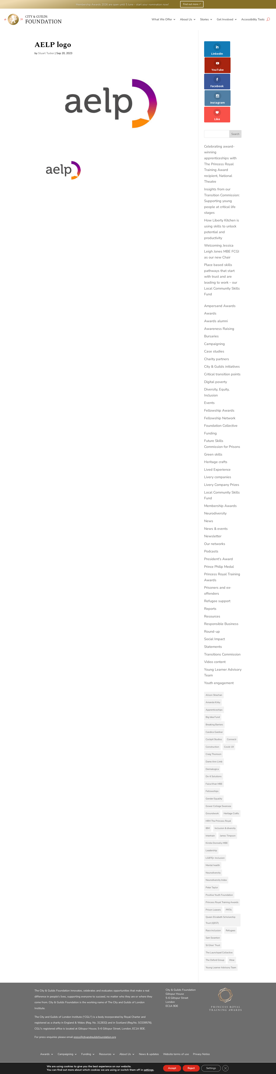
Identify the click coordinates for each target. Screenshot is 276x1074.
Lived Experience (217, 439)
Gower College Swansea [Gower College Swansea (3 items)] (218, 776)
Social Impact (214, 609)
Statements (213, 617)
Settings (213, 1068)
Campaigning (214, 314)
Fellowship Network (219, 388)
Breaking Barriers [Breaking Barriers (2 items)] (214, 694)
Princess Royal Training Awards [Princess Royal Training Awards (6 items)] (222, 872)
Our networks (214, 514)
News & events (216, 498)
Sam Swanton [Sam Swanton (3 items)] (213, 908)
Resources (212, 586)
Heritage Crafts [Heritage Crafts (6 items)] (231, 783)
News (208, 491)
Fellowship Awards (219, 380)
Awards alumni (216, 291)
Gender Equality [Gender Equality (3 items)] (214, 768)
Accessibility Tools (252, 19)
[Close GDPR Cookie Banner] (228, 1068)
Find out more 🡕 (192, 4)
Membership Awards (220, 476)
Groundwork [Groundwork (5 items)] (212, 783)
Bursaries (211, 306)
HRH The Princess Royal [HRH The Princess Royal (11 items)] (218, 790)
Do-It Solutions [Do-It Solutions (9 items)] (214, 746)
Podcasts (211, 521)
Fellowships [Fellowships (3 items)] (212, 761)
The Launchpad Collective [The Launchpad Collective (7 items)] (219, 922)
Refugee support (217, 571)
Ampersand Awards (220, 276)
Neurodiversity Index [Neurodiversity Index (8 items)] (216, 850)
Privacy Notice (201, 1024)
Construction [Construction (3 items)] (212, 716)
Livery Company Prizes (221, 454)
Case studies (214, 321)
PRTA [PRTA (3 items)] (229, 879)
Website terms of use (176, 1024)
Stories (204, 19)
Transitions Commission (222, 624)
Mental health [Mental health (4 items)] (213, 835)
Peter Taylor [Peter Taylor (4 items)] (212, 857)
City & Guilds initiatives (222, 336)
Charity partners (216, 329)
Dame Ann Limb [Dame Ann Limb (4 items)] (214, 731)
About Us (186, 19)
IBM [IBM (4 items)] (208, 798)
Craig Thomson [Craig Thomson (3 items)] (213, 724)
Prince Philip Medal (219, 536)
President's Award (218, 529)
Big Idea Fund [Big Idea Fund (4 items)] (213, 687)
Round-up (212, 601)
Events (209, 373)
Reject (191, 1068)
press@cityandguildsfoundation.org (95, 1007)
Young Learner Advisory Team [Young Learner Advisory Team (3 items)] (221, 937)
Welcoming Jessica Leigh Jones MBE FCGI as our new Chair (221, 221)
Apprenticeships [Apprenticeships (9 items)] (214, 679)
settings (145, 1070)
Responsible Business (221, 594)
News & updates (149, 1024)
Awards (210, 283)
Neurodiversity (215, 483)
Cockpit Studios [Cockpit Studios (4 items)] (214, 709)
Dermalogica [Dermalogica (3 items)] (212, 739)
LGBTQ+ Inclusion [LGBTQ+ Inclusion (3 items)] (215, 828)
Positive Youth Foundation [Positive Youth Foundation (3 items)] (219, 865)
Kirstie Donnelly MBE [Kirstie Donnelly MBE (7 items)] (217, 813)
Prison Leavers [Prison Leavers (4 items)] (213, 879)
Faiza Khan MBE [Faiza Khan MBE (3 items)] (214, 753)
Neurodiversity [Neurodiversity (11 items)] (213, 842)
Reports (210, 579)
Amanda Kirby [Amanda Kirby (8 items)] (213, 672)
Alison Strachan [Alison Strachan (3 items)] (214, 665)
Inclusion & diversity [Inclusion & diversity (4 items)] (225, 798)
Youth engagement (219, 653)
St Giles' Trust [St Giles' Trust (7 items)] (213, 915)
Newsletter (212, 506)
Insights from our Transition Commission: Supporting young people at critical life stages (222, 171)
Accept (169, 1068)
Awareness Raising (219, 298)
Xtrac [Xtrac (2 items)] (232, 930)
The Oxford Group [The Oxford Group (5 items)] (215, 930)
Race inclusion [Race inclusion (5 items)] (213, 900)
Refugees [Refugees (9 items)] (230, 900)
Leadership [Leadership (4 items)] (211, 820)
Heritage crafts (215, 432)
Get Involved (225, 19)
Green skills (213, 424)
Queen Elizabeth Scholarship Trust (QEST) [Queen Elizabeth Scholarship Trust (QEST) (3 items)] (220, 890)
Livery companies (217, 447)
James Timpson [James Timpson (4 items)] (228, 805)
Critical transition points (222, 344)
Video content (215, 632)
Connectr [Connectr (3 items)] (231, 709)
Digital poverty (215, 352)
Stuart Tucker (46, 53)
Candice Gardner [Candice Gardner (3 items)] (214, 702)
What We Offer (162, 19)
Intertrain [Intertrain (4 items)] (210, 805)
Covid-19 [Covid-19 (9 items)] (229, 716)
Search (235, 104)
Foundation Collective (220, 396)
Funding (210, 403)
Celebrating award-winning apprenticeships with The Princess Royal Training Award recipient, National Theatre (220, 134)
